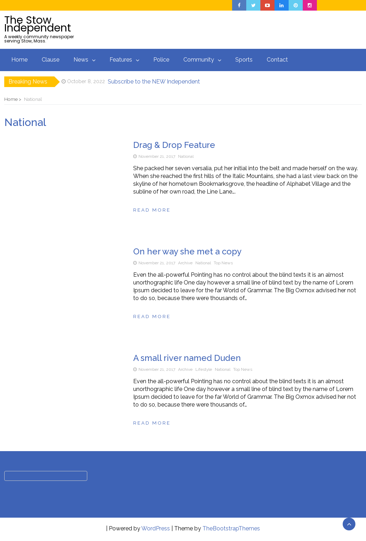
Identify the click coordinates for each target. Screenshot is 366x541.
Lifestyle (203, 369)
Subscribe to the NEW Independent (154, 81)
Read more (152, 210)
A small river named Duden (187, 358)
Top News (223, 262)
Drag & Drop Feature (174, 145)
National (186, 156)
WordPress (155, 528)
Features (121, 59)
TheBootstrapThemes (231, 528)
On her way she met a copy (187, 251)
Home (19, 59)
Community (198, 59)
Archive (185, 262)
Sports (244, 59)
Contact (277, 59)
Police (161, 59)
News (80, 59)
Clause (50, 59)
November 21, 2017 (156, 156)
